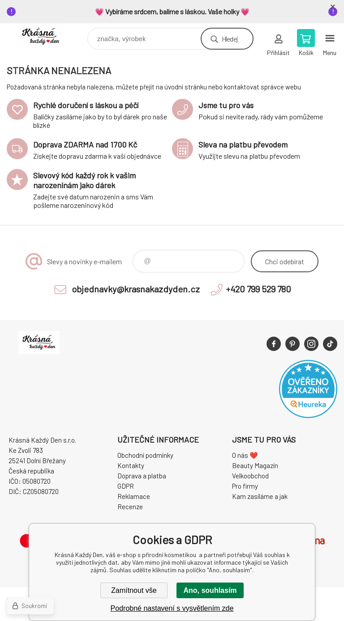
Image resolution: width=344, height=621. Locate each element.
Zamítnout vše (133, 590)
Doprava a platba (141, 476)
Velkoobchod (250, 476)
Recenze (130, 507)
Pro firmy (245, 486)
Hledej (230, 38)
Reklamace (133, 496)
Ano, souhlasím (209, 590)
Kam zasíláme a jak (260, 496)
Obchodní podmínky (145, 455)
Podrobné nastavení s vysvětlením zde (172, 608)
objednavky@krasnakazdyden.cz (136, 288)
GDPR (125, 486)
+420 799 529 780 (258, 288)
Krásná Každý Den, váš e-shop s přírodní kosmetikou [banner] (46, 36)
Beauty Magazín (255, 465)
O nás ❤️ (245, 455)
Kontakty (130, 465)
